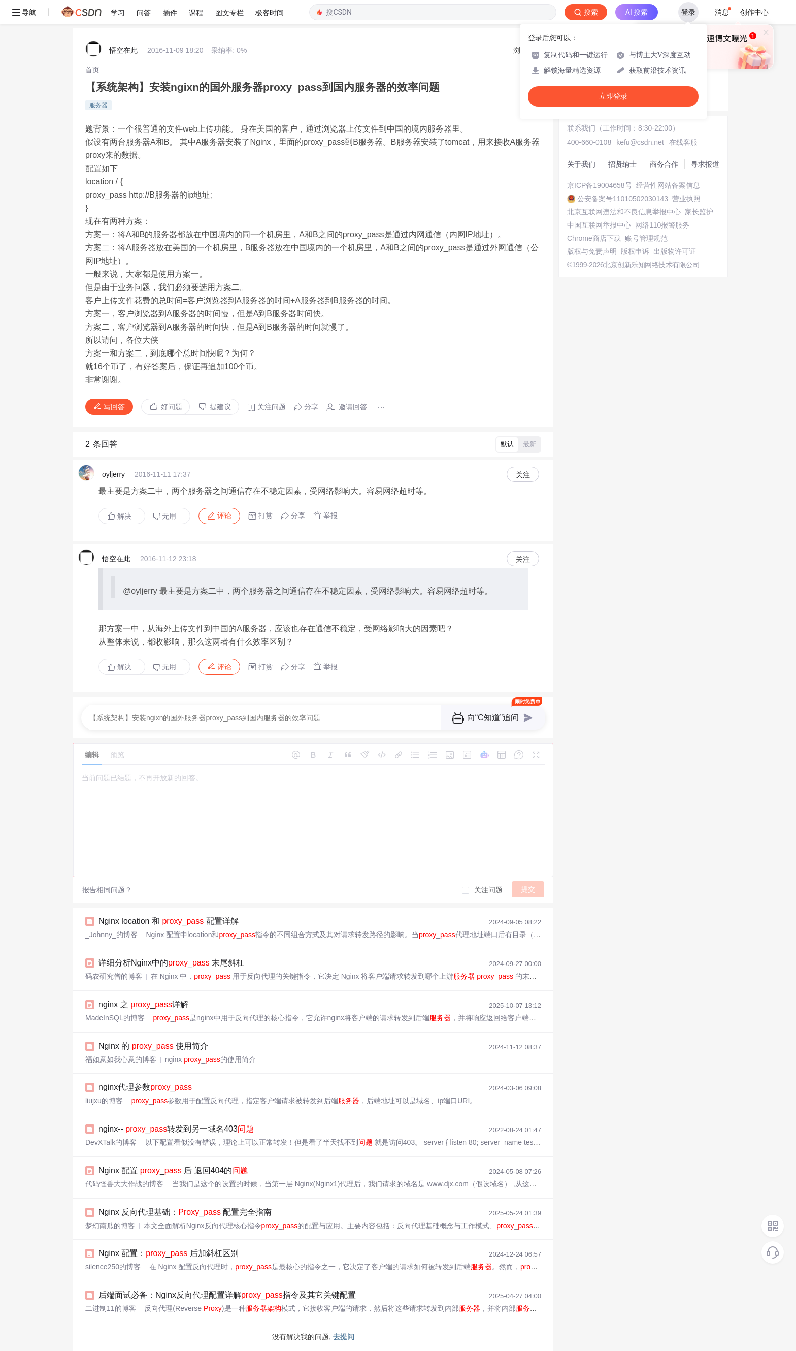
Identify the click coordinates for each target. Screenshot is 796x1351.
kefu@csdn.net (640, 142)
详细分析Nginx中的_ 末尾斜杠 (171, 962)
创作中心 (754, 12)
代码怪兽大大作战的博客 (124, 1184)
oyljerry (113, 474)
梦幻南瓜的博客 (110, 1225)
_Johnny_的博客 (111, 934)
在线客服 (683, 142)
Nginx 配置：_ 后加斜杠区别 (168, 1253)
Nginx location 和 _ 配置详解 (168, 921)
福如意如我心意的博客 (120, 1059)
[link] (92, 70)
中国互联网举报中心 (599, 225)
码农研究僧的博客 (113, 976)
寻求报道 (705, 164)
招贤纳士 (622, 164)
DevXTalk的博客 (111, 1142)
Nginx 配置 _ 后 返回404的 (173, 1170)
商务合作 (664, 164)
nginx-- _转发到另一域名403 (176, 1128)
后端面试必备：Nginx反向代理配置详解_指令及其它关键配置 (227, 1295)
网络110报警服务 (662, 225)
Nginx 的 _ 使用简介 (153, 1046)
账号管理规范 (646, 238)
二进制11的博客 (110, 1308)
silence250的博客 (113, 1267)
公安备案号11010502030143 (622, 199)
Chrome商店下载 (594, 238)
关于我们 (581, 164)
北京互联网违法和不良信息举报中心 (624, 212)
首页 (92, 70)
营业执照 (686, 199)
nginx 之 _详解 (143, 1004)
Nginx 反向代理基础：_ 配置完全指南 (185, 1212)
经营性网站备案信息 (668, 185)
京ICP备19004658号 (599, 185)
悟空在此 (123, 50)
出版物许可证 (674, 251)
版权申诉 (635, 251)
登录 (688, 12)
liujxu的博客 (104, 1101)
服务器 (98, 105)
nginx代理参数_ (145, 1087)
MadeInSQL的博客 (115, 1018)
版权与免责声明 (592, 251)
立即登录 (613, 96)
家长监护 (699, 212)
